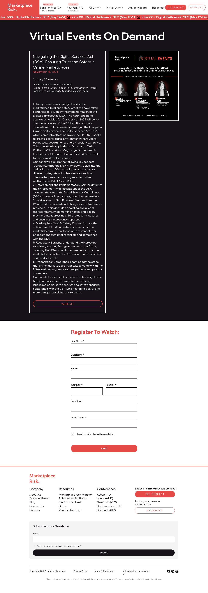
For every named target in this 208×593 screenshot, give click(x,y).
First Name (76, 341)
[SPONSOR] (197, 7)
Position (110, 385)
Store (62, 506)
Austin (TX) (104, 494)
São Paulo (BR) (106, 510)
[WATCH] (68, 303)
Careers (34, 510)
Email (74, 368)
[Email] (103, 539)
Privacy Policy (80, 571)
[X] (176, 571)
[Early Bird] (73, 4)
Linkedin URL (78, 417)
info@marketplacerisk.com (151, 579)
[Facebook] (168, 571)
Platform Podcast (70, 502)
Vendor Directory (70, 510)
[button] (95, 8)
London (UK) (105, 498)
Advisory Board (39, 498)
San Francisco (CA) (109, 506)
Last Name (77, 355)
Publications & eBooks (73, 498)
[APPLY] (104, 448)
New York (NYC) (107, 502)
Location (76, 401)
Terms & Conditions (104, 571)
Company (76, 385)
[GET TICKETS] (175, 7)
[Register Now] (48, 4)
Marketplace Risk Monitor (75, 494)
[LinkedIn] (172, 571)
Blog (32, 502)
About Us (35, 494)
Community (36, 506)
